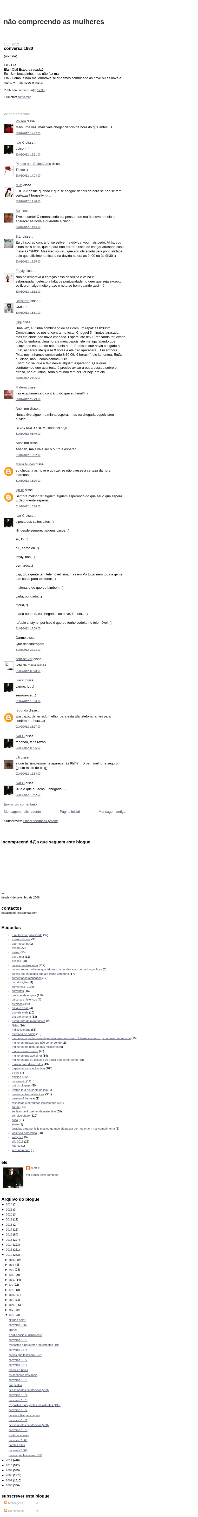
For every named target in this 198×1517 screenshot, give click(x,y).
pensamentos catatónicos (28, 1094)
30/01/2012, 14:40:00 (28, 201)
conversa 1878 (18, 1349)
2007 (9, 1480)
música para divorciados (27, 1064)
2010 (9, 1465)
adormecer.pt (20, 943)
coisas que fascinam (25, 965)
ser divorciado (21, 1115)
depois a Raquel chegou (24, 1415)
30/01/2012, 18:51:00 (28, 312)
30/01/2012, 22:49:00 (28, 399)
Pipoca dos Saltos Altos (33, 164)
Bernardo (22, 301)
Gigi (19, 322)
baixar (16, 952)
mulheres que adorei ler (27, 1055)
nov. (12, 1264)
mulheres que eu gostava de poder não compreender (46, 1059)
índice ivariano (21, 1029)
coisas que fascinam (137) (25, 1455)
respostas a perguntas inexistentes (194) (35, 1344)
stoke (15, 1124)
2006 (9, 1485)
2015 (9, 1239)
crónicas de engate (24, 995)
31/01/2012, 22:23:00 (28, 649)
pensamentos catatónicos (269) (29, 1390)
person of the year (23, 1098)
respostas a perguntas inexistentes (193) (35, 1405)
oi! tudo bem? (17, 1319)
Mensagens (13, 1503)
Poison (21, 121)
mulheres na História (25, 1051)
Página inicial (70, 812)
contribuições (20, 982)
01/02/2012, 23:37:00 (28, 726)
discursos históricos (24, 999)
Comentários (14, 1510)
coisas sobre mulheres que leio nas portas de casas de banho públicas (57, 969)
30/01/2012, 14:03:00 (28, 175)
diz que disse (20, 1008)
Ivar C (20, 142)
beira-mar (18, 956)
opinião (16, 1076)
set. (12, 1274)
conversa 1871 (18, 1420)
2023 (9, 1209)
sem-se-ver (24, 659)
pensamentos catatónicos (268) (29, 1425)
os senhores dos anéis (23, 1375)
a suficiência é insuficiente (25, 1335)
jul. (11, 1284)
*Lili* (19, 185)
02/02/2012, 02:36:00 (28, 748)
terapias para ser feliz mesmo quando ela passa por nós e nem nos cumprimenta (63, 1128)
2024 (9, 1204)
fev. (12, 1309)
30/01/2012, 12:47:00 (28, 133)
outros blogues (21, 1085)
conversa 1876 (18, 1364)
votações (17, 1137)
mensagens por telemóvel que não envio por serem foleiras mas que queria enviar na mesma (71, 1038)
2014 (9, 1244)
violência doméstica (24, 1133)
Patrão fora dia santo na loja (30, 1089)
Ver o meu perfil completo (42, 1174)
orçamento (18, 1081)
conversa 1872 (18, 1410)
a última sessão (19, 1435)
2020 (9, 1214)
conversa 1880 (18, 48)
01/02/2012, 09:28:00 (28, 671)
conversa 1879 (18, 1339)
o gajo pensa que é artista (28, 1068)
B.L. (19, 236)
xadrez (16, 1145)
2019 (9, 1219)
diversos (17, 1003)
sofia (15, 1120)
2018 (9, 1224)
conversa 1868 (18, 1450)
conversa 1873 (18, 1400)
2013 (9, 1249)
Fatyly (20, 271)
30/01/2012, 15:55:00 (28, 261)
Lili (18, 757)
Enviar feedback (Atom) (40, 821)
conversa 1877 (18, 1359)
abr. (12, 1299)
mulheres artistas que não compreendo (37, 1042)
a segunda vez (21, 939)
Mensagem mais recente (22, 812)
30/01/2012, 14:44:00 (28, 227)
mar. (12, 1304)
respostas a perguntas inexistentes (34, 1102)
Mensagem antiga (112, 812)
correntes (18, 990)
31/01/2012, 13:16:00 (28, 480)
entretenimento (21, 1016)
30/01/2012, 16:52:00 (28, 291)
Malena (21, 387)
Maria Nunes (25, 464)
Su (18, 211)
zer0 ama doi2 (21, 1150)
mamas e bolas (18, 1370)
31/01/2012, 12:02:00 (28, 455)
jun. (12, 1289)
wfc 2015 (17, 1141)
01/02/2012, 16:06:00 (28, 701)
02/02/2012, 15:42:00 (28, 795)
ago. (12, 1279)
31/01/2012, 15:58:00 (28, 506)
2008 (9, 1475)
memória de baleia (24, 1034)
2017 (9, 1229)
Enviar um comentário (20, 804)
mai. (12, 1294)
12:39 (40, 90)
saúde (16, 1107)
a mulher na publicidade (27, 935)
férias (15, 1025)
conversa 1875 (18, 1379)
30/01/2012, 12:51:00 (28, 154)
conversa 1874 (18, 1395)
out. (12, 1269)
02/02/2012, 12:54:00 (28, 773)
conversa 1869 (18, 1440)
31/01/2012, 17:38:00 (28, 628)
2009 (9, 1470)
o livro (15, 1072)
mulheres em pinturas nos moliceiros (35, 1046)
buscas (16, 960)
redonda (22, 710)
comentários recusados (27, 977)
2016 (9, 1234)
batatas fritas (17, 1445)
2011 (9, 1460)
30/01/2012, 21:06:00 (28, 378)
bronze (13, 1329)
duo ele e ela (20, 1012)
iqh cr (20, 490)
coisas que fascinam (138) (25, 1355)
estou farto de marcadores (28, 1021)
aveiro (16, 947)
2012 (9, 1254)
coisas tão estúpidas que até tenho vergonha (40, 973)
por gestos (15, 1385)
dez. (12, 1259)
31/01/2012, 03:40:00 (28, 433)
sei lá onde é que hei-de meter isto (34, 1111)
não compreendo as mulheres (54, 22)
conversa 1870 (18, 1430)
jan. (12, 1314)
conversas (24, 96)
